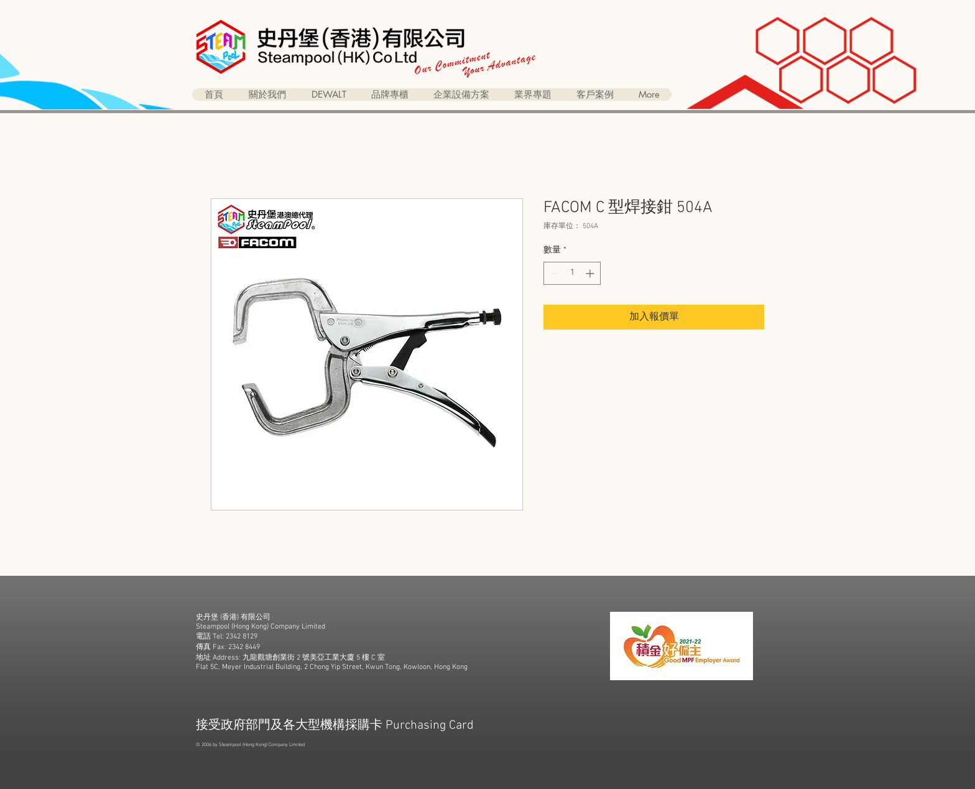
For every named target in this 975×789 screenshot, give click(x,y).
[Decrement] (553, 273)
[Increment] (591, 273)
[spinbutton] (572, 273)
